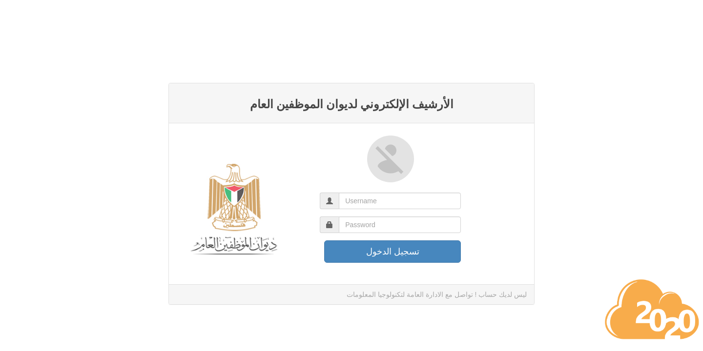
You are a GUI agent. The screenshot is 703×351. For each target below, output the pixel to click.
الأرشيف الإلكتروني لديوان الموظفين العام (352, 104)
